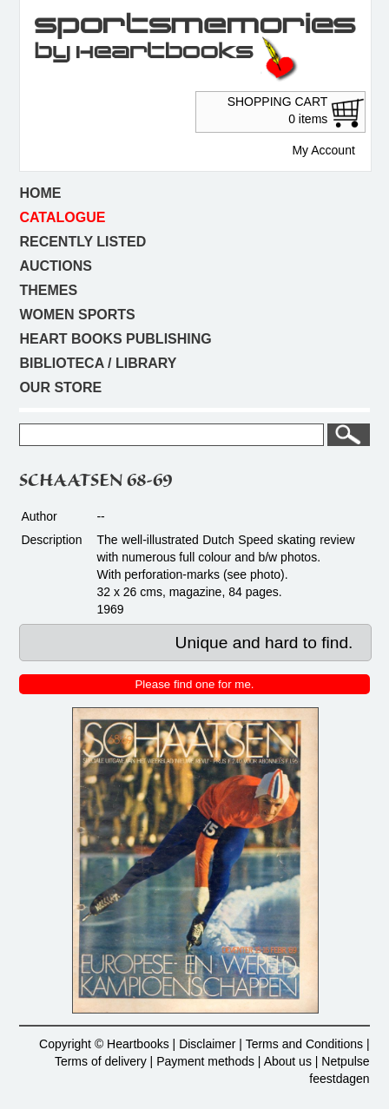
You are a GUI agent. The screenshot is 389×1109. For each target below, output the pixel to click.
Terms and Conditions (304, 1044)
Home (40, 193)
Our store (60, 387)
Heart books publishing (115, 338)
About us (288, 1061)
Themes (48, 290)
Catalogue (62, 217)
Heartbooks (138, 1044)
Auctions (55, 266)
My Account (323, 150)
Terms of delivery (101, 1061)
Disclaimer (207, 1044)
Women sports (77, 314)
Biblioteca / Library (97, 363)
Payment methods (205, 1061)
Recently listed (82, 241)
